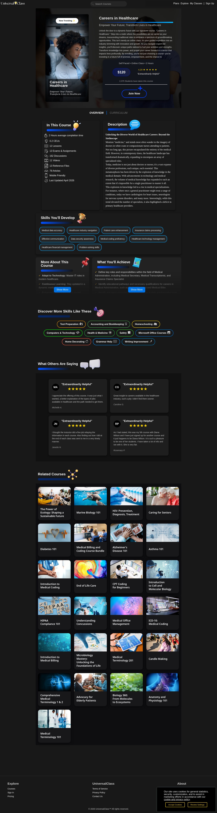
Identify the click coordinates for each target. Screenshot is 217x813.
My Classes (196, 3)
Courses (11, 789)
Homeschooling (146, 323)
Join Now (134, 93)
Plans (176, 3)
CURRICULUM (118, 112)
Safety (125, 332)
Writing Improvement (138, 341)
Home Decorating (76, 341)
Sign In (11, 792)
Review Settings (198, 805)
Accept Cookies (175, 805)
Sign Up (210, 3)
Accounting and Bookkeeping (109, 323)
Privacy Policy (98, 792)
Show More (62, 289)
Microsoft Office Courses (154, 332)
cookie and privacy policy (177, 799)
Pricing (11, 796)
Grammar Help (106, 341)
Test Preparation (71, 323)
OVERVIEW (97, 112)
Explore (184, 3)
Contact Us (97, 796)
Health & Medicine (99, 332)
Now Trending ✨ (67, 21)
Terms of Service (100, 789)
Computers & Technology (63, 332)
